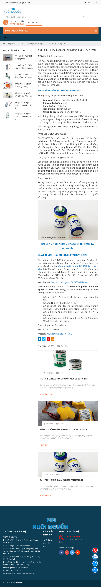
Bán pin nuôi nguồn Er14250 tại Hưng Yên (47, 43)
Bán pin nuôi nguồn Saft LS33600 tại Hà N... (22, 116)
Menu (8, 37)
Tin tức (21, 43)
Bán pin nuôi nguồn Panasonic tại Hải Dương (63, 429)
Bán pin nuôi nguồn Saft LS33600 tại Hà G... (22, 105)
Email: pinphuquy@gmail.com (16, 2)
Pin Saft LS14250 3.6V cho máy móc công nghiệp (64, 379)
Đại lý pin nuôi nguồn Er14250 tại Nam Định (62, 480)
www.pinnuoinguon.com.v (59, 333)
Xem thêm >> (46, 394)
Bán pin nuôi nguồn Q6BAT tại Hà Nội (69, 282)
